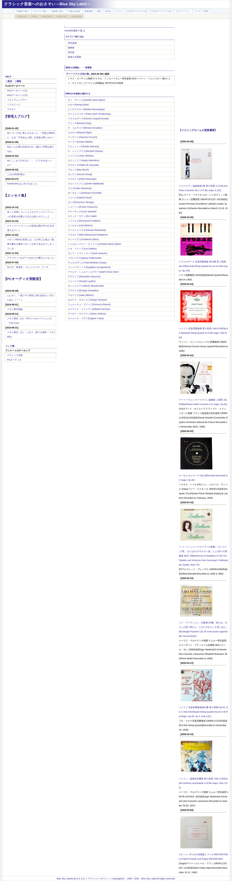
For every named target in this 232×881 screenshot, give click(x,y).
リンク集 (9, 346)
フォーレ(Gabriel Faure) (80, 197)
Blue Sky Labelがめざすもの (71, 878)
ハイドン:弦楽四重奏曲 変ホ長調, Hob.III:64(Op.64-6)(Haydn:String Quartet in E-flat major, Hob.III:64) (203, 333)
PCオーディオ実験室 (23, 279)
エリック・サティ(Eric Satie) (82, 216)
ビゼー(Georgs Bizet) (78, 104)
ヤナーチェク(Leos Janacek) (82, 211)
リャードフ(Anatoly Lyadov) (82, 281)
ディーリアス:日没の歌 (77, 74)
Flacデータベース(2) (17, 95)
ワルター (11, 109)
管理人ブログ (17, 116)
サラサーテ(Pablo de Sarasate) (83, 165)
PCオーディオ (14, 360)
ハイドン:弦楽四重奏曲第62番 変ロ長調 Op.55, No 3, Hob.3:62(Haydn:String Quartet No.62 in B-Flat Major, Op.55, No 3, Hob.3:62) (203, 712)
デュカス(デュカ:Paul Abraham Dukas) (87, 262)
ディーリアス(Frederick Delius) (83, 239)
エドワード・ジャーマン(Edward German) (89, 309)
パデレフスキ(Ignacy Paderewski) (84, 258)
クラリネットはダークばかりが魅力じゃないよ (30, 257)
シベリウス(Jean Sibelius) (81, 155)
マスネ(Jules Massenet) (80, 188)
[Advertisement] (31, 45)
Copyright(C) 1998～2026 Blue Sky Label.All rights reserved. (143, 878)
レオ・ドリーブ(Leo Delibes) (82, 248)
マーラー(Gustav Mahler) (80, 142)
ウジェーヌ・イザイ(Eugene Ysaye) (86, 318)
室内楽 (71, 52)
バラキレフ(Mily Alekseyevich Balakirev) (88, 234)
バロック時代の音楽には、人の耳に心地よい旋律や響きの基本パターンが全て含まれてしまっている (30, 244)
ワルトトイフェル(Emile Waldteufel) (86, 183)
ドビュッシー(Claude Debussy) (83, 146)
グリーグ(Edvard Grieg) (79, 123)
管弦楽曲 (72, 43)
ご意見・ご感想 (13, 81)
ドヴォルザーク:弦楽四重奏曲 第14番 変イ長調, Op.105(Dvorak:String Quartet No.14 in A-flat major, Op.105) (203, 266)
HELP (8, 76)
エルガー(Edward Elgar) (80, 132)
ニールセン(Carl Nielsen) (80, 225)
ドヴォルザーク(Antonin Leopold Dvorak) (88, 118)
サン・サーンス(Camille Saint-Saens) (86, 100)
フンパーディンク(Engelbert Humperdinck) (89, 267)
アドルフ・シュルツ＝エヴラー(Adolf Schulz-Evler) (93, 272)
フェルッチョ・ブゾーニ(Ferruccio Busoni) (89, 304)
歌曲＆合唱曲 (74, 57)
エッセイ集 (15, 195)
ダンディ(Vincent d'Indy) (80, 174)
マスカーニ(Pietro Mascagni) (82, 179)
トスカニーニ (13, 104)
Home (67, 30)
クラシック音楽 (15, 355)
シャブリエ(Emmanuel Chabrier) (84, 220)
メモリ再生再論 (15, 309)
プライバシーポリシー (98, 878)
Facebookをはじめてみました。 (23, 183)
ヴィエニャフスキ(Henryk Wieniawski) (87, 230)
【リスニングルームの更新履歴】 (198, 130)
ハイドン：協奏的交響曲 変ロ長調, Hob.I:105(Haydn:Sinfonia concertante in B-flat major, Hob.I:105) (203, 783)
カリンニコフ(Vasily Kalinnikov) (83, 160)
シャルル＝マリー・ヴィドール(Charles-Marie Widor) (94, 244)
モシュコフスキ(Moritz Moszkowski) (86, 286)
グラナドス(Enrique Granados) (83, 290)
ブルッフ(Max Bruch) (78, 169)
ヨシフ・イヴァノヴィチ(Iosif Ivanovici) (87, 253)
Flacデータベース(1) (17, 90)
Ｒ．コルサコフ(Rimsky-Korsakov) (85, 128)
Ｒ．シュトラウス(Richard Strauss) (85, 151)
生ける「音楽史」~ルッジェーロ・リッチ (28, 267)
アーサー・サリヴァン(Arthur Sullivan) (87, 313)
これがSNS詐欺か (16, 174)
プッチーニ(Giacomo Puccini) (82, 137)
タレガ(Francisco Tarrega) (81, 202)
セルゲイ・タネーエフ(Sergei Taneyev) (87, 299)
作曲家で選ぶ (77, 30)
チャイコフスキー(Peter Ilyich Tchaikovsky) (89, 114)
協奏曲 (71, 47)
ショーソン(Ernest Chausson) (83, 207)
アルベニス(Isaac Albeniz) (81, 295)
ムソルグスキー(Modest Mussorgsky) (86, 109)
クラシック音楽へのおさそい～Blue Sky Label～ (47, 4)
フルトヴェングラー (17, 100)
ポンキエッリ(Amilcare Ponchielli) (85, 193)
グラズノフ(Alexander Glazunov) (84, 276)
